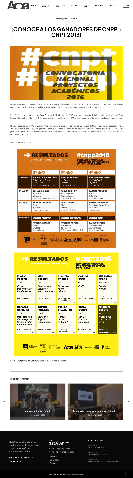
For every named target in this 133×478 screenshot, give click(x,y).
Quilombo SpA (59, 474)
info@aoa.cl (54, 463)
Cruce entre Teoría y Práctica (38, 411)
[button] (4, 401)
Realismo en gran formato (97, 447)
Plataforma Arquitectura (28, 361)
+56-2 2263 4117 (56, 460)
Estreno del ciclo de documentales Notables (95, 411)
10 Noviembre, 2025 (92, 445)
